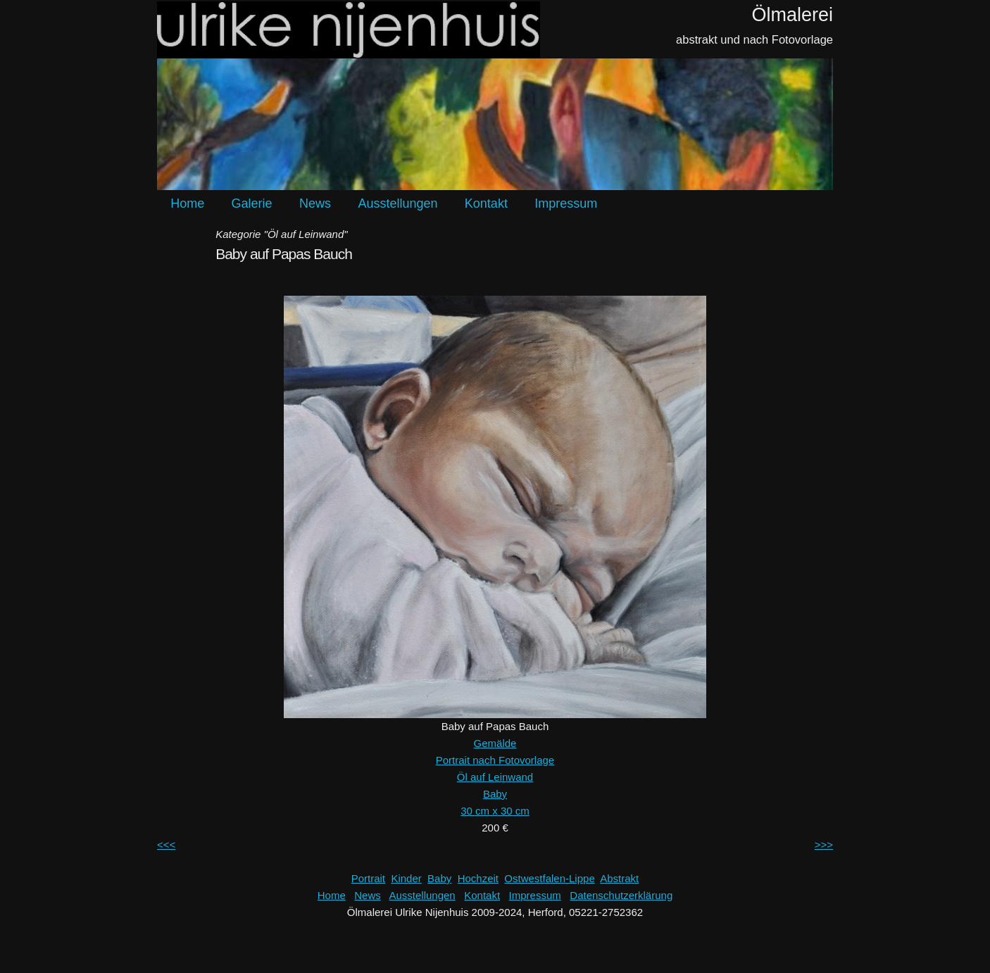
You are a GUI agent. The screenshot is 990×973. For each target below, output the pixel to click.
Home (187, 203)
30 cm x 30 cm (495, 811)
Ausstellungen (397, 203)
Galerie (252, 203)
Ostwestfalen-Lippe (549, 878)
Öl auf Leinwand (495, 777)
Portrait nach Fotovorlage (495, 760)
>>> (824, 844)
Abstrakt (619, 878)
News (315, 203)
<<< (166, 844)
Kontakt (486, 203)
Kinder (406, 878)
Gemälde (495, 743)
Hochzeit (478, 878)
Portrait (368, 878)
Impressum (565, 203)
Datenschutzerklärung (621, 895)
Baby (495, 794)
